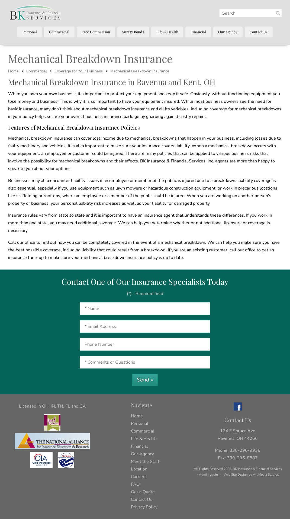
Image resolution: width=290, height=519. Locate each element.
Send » (145, 379)
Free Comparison (96, 31)
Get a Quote (143, 492)
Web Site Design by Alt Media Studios (251, 474)
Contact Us (259, 31)
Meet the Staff (145, 461)
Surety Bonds (133, 31)
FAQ (135, 484)
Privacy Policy (144, 507)
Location (139, 469)
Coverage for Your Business (78, 71)
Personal (29, 31)
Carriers (139, 477)
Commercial (59, 31)
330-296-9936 (245, 450)
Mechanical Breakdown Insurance (139, 71)
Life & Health (167, 31)
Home (13, 71)
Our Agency (227, 31)
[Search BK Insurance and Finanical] (278, 13)
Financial (198, 31)
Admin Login (208, 474)
